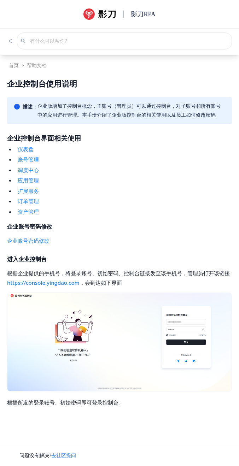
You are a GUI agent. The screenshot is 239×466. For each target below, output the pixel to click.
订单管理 (28, 201)
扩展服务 (28, 190)
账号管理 (28, 159)
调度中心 (28, 169)
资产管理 (28, 211)
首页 (14, 65)
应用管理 (28, 180)
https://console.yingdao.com (43, 282)
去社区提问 (63, 455)
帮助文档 (37, 65)
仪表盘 (26, 149)
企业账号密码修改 (28, 240)
